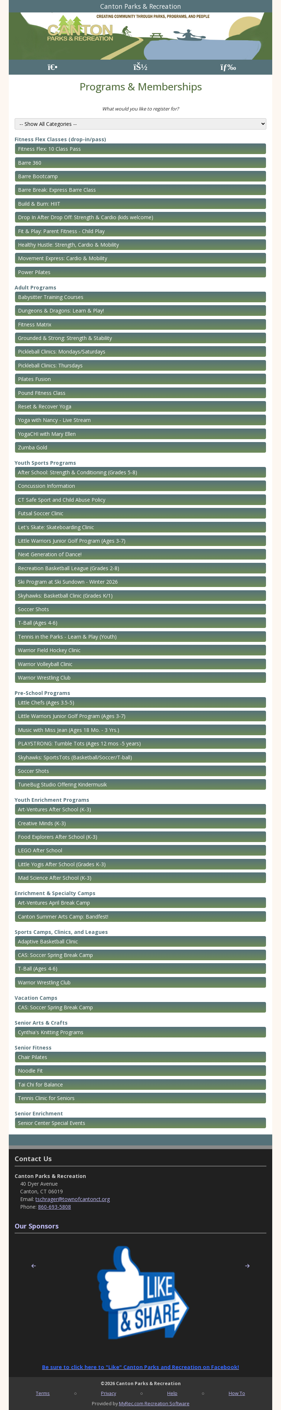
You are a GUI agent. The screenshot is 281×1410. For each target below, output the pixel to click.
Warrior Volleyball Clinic (45, 664)
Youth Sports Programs (45, 462)
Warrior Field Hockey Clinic (49, 650)
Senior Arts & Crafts (41, 1022)
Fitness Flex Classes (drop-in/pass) (60, 139)
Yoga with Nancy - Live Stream (54, 419)
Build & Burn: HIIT (39, 203)
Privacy (108, 1393)
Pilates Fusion (34, 378)
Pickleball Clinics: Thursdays (50, 365)
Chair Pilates (32, 1057)
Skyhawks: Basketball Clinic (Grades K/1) (65, 595)
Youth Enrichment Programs (52, 799)
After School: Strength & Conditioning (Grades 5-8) (77, 472)
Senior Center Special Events (51, 1122)
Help (172, 1393)
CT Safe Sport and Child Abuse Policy (61, 499)
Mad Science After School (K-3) (54, 877)
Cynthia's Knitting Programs (50, 1032)
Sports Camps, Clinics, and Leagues (61, 931)
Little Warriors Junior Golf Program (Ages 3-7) (71, 540)
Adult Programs (35, 287)
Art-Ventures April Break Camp (54, 902)
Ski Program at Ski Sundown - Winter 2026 (68, 581)
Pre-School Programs (42, 692)
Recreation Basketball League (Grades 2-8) (68, 568)
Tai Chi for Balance (40, 1084)
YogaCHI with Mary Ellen (47, 433)
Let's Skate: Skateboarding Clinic (56, 527)
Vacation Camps (36, 997)
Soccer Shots (33, 609)
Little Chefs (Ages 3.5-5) (46, 702)
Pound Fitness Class (41, 392)
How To (237, 1393)
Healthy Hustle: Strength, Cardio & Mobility (68, 244)
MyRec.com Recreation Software (154, 1403)
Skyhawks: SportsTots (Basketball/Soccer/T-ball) (75, 757)
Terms (43, 1393)
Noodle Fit (30, 1070)
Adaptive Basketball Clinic (48, 941)
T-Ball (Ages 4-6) (37, 622)
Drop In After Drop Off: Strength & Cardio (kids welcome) (85, 217)
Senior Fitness (33, 1047)
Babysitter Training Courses (50, 296)
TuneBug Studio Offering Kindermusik (62, 784)
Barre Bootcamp (38, 176)
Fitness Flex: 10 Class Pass (49, 148)
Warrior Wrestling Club (44, 677)
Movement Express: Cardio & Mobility (62, 258)
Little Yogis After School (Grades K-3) (62, 864)
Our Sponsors (37, 1226)
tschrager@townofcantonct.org (72, 1199)
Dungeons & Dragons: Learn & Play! (61, 310)
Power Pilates (34, 272)
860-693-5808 (54, 1206)
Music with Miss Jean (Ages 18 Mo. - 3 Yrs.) (68, 729)
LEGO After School (40, 850)
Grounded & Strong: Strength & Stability (65, 337)
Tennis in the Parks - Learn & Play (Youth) (67, 636)
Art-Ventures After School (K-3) (54, 809)
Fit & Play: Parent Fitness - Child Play (61, 231)
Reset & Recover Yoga (44, 406)
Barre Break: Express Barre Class (57, 189)
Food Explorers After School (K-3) (57, 836)
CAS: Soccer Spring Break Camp (55, 954)
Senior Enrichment (39, 1113)
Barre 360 (29, 162)
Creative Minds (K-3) (42, 823)
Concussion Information (46, 485)
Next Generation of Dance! (50, 554)
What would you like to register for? (140, 108)
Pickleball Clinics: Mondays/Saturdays (61, 351)
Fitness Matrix (34, 324)
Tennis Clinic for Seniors (46, 1098)
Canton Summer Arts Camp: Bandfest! (63, 916)
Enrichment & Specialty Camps (55, 893)
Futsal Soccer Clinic (40, 513)
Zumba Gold (32, 447)
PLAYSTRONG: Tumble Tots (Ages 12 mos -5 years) (79, 743)
